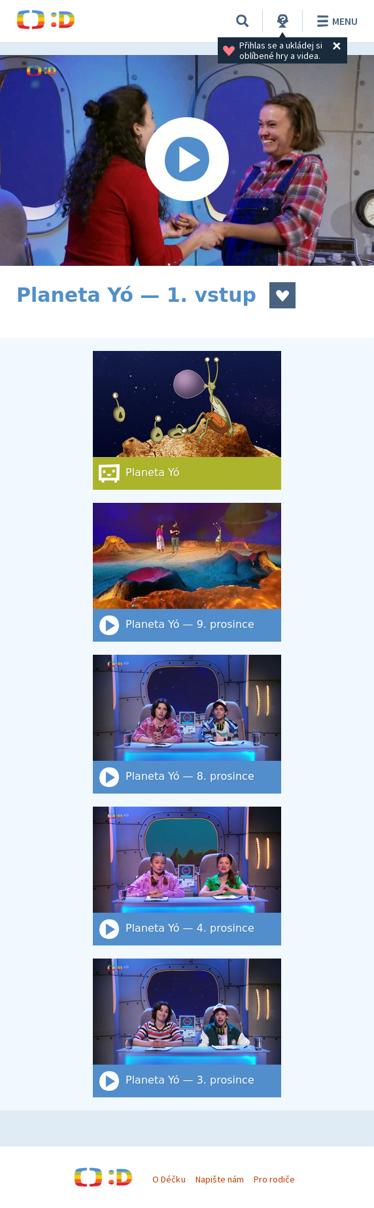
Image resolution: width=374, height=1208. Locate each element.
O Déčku (168, 1179)
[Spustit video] (187, 160)
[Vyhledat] (242, 21)
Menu (335, 21)
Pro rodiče (274, 1179)
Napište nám (220, 1179)
